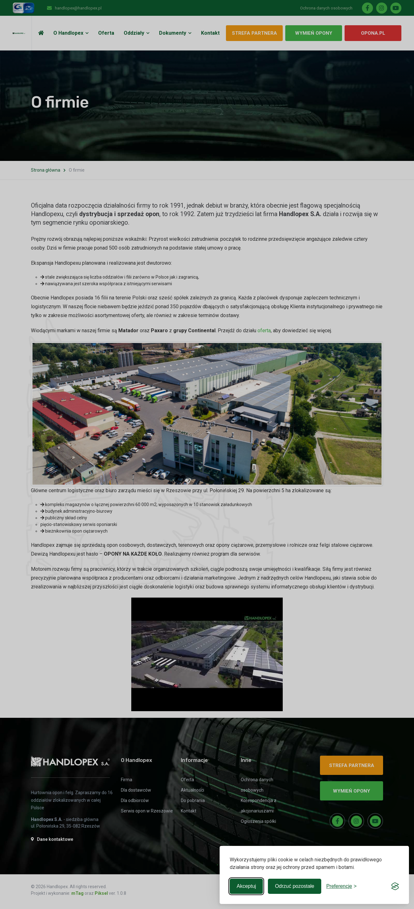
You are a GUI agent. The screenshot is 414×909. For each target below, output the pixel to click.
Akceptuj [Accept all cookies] (246, 886)
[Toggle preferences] (341, 886)
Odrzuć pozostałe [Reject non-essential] (294, 886)
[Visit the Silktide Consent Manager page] (395, 886)
